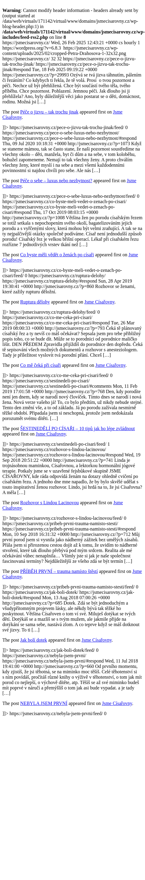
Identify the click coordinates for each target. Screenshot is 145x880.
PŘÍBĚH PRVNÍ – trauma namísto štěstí (59, 571)
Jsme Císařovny (99, 301)
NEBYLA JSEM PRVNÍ (44, 703)
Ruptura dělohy (35, 301)
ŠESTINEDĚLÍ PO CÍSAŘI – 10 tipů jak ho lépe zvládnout (77, 428)
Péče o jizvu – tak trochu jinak (49, 111)
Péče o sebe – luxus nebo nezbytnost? (56, 180)
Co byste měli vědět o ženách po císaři (57, 254)
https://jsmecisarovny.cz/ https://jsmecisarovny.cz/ (72, 378)
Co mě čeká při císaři (40, 365)
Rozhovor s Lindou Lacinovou (49, 502)
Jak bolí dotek (33, 640)
